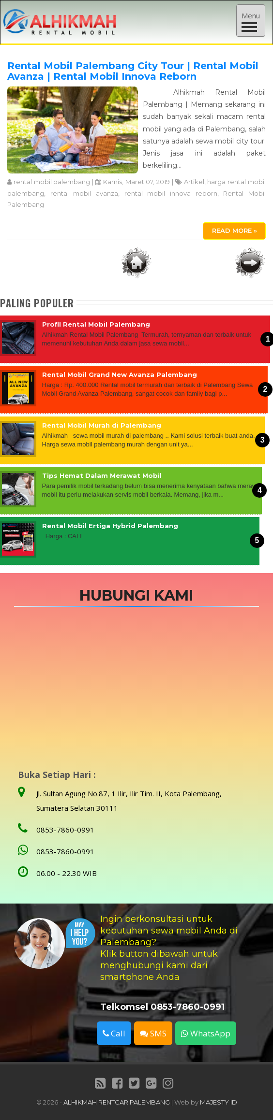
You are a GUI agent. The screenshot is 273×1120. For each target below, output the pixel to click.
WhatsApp (205, 1033)
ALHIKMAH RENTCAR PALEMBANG (116, 1102)
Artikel (194, 182)
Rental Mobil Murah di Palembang (101, 425)
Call (114, 1033)
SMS (153, 1033)
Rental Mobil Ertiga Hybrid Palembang (110, 526)
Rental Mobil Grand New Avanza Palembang (119, 374)
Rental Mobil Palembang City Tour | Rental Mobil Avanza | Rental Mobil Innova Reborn (132, 71)
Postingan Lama (250, 262)
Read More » (234, 230)
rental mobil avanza (84, 193)
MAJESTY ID (218, 1102)
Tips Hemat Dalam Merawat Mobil (102, 475)
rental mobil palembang (52, 182)
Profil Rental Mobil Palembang (96, 324)
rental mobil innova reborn (170, 193)
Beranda (136, 262)
